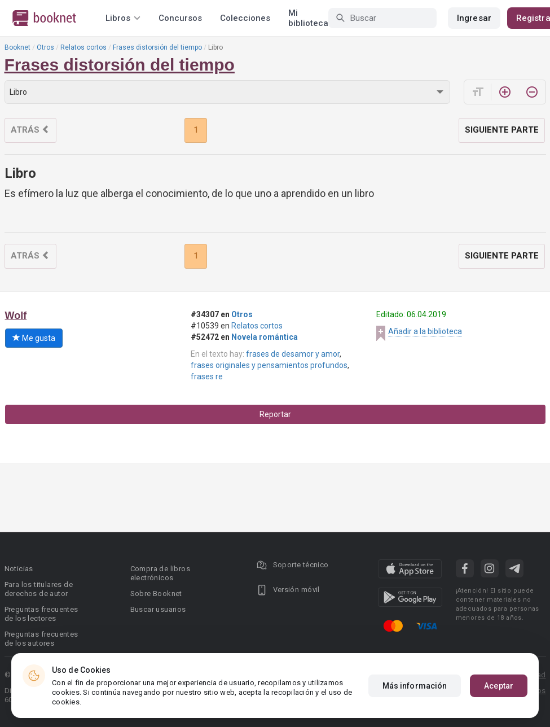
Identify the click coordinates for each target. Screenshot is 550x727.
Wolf (16, 315)
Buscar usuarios (158, 609)
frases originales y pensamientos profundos (269, 365)
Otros (45, 47)
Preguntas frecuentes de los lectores (41, 614)
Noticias (19, 568)
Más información (414, 685)
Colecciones (245, 18)
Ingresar (474, 18)
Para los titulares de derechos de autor (39, 589)
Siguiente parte (502, 130)
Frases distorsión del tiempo (157, 47)
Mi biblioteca (308, 18)
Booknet (17, 47)
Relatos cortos (83, 47)
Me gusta (33, 338)
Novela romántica (264, 336)
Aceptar (498, 685)
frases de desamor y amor (293, 353)
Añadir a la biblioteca (425, 331)
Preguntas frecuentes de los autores (41, 638)
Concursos (180, 18)
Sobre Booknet (156, 593)
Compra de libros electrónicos (160, 573)
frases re (207, 376)
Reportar (275, 414)
